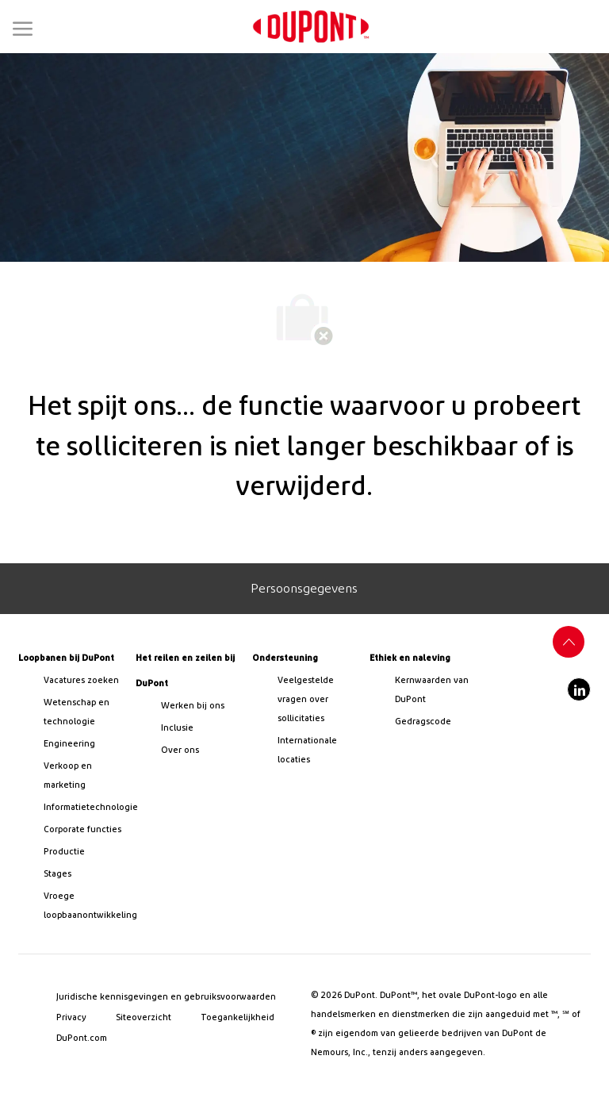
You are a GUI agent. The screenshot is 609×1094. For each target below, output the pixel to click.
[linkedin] (579, 689)
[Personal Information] (304, 588)
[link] (311, 27)
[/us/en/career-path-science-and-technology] (83, 712)
